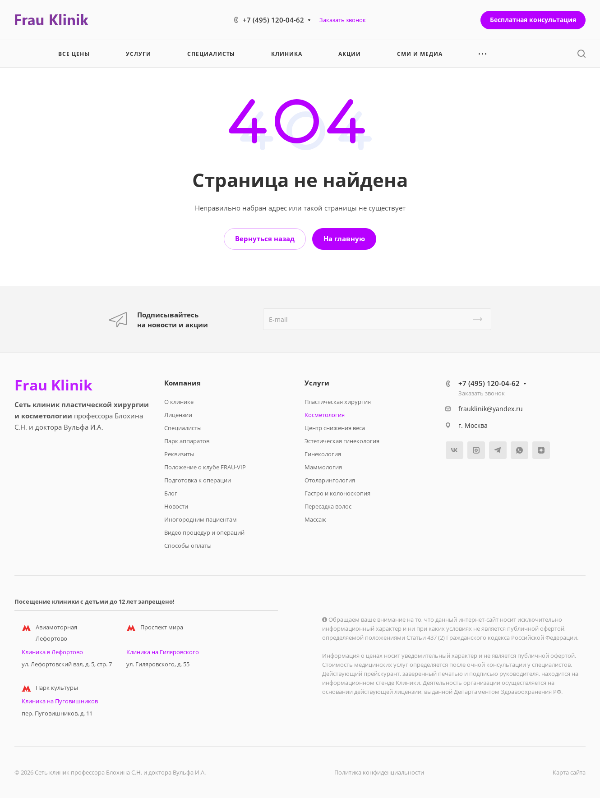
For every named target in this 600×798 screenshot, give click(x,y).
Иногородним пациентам (200, 519)
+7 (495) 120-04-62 (273, 19)
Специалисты (183, 428)
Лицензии (178, 415)
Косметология (325, 415)
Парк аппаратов (186, 441)
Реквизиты (179, 454)
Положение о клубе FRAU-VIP (205, 467)
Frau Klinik (53, 385)
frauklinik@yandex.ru (490, 408)
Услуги (317, 382)
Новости (176, 506)
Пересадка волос (328, 506)
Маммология (323, 467)
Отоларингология (330, 480)
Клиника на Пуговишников (60, 701)
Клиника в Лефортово (52, 652)
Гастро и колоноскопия (337, 493)
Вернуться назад (265, 238)
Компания (182, 382)
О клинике (179, 402)
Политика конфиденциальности (379, 772)
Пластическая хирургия (338, 402)
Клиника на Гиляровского (162, 652)
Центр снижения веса (335, 428)
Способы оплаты (188, 545)
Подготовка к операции (197, 480)
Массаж (315, 519)
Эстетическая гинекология (342, 441)
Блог (170, 493)
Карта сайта (569, 772)
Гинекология (323, 454)
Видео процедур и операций (204, 532)
